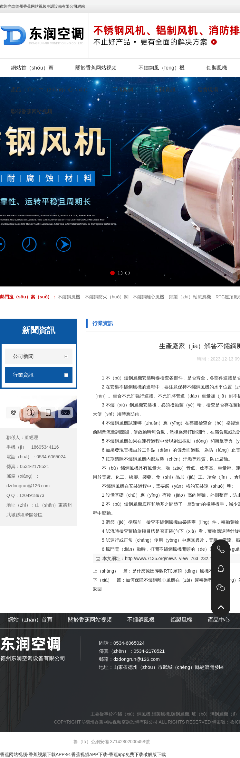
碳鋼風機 (180, 713)
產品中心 (219, 620)
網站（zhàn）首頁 (30, 620)
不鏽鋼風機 (69, 296)
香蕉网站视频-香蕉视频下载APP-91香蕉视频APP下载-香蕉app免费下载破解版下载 (83, 754)
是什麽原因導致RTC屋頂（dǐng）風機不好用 (177, 571)
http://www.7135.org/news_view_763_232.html (171, 558)
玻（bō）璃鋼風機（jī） (216, 713)
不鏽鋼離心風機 (148, 296)
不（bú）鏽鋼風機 (124, 377)
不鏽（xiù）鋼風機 (131, 713)
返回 (97, 589)
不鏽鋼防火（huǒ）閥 (107, 296)
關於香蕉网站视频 (90, 620)
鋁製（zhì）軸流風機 (190, 296)
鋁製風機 (181, 620)
